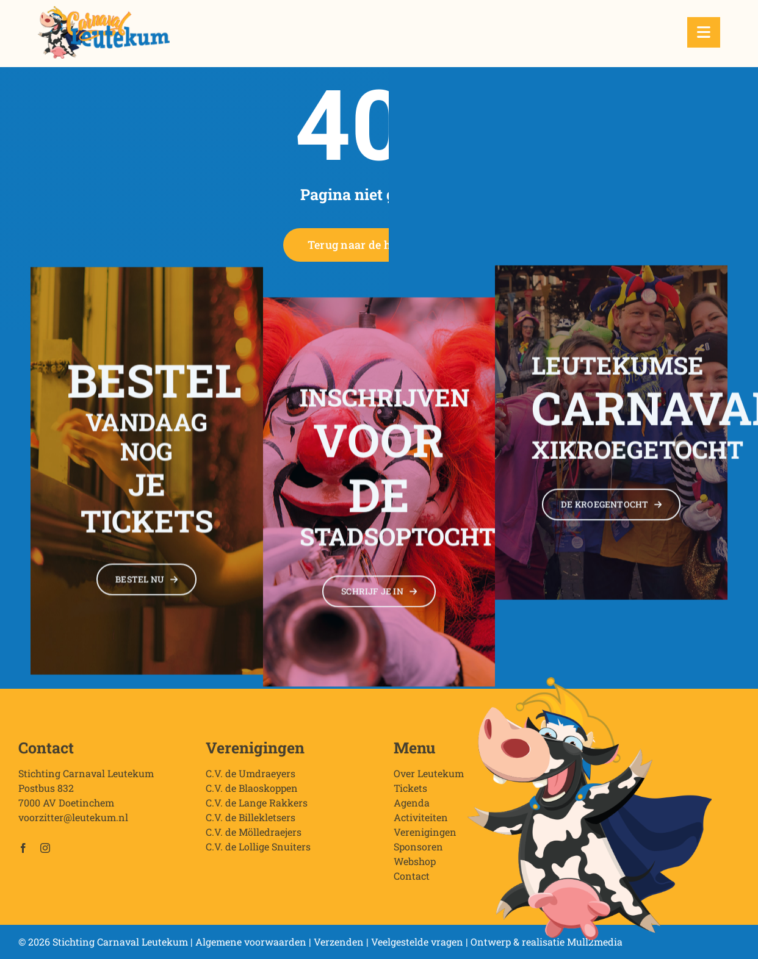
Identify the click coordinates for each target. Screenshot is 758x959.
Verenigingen (425, 836)
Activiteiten (421, 822)
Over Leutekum (429, 778)
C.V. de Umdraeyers (250, 778)
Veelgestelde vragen (417, 941)
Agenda (412, 807)
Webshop (415, 866)
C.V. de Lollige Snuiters (258, 851)
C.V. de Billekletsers (250, 822)
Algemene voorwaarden (250, 941)
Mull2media (595, 941)
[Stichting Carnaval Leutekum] (104, 10)
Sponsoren (418, 851)
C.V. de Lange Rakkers (257, 807)
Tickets (410, 792)
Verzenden (339, 941)
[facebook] (23, 853)
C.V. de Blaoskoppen (252, 792)
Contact (412, 880)
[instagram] (45, 853)
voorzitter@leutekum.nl (73, 822)
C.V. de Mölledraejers (253, 836)
